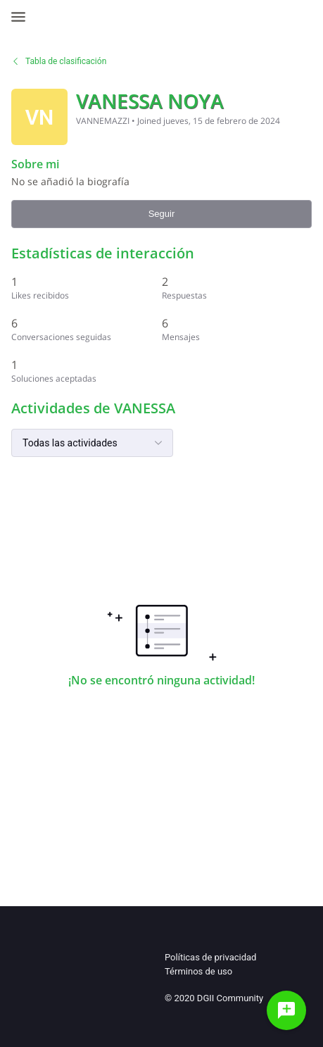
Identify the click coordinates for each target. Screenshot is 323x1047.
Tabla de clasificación (58, 61)
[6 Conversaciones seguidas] (86, 329)
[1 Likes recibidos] (86, 287)
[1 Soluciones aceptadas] (86, 370)
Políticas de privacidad (210, 957)
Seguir (161, 213)
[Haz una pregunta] (286, 1010)
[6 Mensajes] (237, 329)
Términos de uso (198, 971)
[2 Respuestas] (237, 287)
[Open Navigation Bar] (22, 17)
